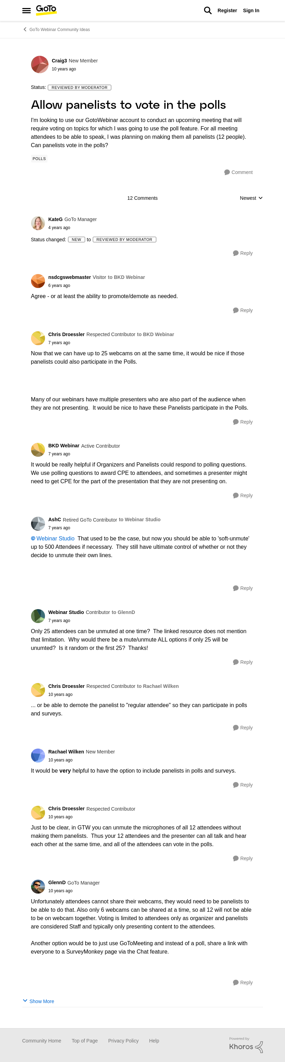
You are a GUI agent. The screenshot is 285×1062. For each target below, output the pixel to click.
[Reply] (243, 253)
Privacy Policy (123, 1041)
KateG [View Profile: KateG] (55, 219)
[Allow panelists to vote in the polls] (72, 228)
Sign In (251, 10)
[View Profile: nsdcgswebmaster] (38, 281)
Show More (38, 1001)
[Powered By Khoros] (246, 1045)
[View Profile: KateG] (38, 223)
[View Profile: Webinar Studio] (38, 616)
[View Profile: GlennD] (38, 887)
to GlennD (123, 612)
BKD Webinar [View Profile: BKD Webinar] (64, 445)
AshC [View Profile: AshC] (54, 519)
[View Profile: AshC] (38, 524)
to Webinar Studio (140, 519)
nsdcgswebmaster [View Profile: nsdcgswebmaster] (69, 277)
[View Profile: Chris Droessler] (38, 338)
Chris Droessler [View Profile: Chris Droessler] (66, 334)
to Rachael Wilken (158, 686)
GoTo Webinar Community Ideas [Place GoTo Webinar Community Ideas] (56, 29)
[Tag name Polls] (39, 158)
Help (154, 1041)
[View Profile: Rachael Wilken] (38, 756)
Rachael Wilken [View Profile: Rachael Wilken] (66, 751)
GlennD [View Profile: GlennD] (57, 882)
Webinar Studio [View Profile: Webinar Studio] (66, 612)
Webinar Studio (56, 538)
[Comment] (238, 172)
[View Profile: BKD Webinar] (38, 450)
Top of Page (85, 1041)
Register (227, 10)
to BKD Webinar (126, 277)
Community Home (41, 1041)
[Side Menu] (26, 10)
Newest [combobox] (251, 198)
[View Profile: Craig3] (39, 64)
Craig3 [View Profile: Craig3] (59, 60)
